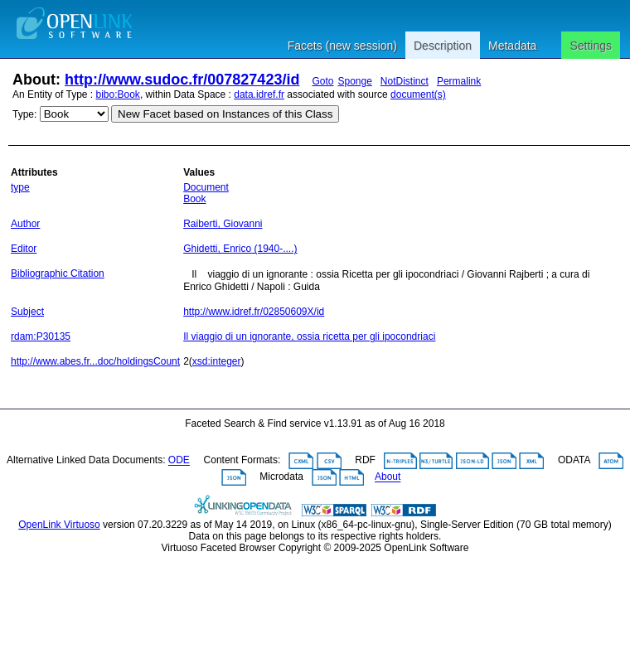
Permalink (459, 81)
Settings (590, 45)
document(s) (418, 94)
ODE (179, 461)
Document (206, 187)
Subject (27, 311)
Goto (322, 81)
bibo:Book (118, 94)
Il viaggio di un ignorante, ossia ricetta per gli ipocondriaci (309, 336)
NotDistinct (404, 81)
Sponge (354, 81)
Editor (23, 248)
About (387, 477)
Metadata (512, 45)
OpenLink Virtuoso (59, 524)
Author (25, 224)
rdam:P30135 (40, 336)
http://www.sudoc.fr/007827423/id (182, 79)
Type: (24, 114)
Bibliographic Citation (57, 273)
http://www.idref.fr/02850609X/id (253, 311)
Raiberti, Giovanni (222, 224)
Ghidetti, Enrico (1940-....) (240, 248)
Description (443, 45)
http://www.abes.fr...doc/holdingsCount (95, 361)
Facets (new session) (342, 45)
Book (194, 199)
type (20, 187)
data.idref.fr (259, 94)
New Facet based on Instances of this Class (225, 114)
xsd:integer (216, 361)
